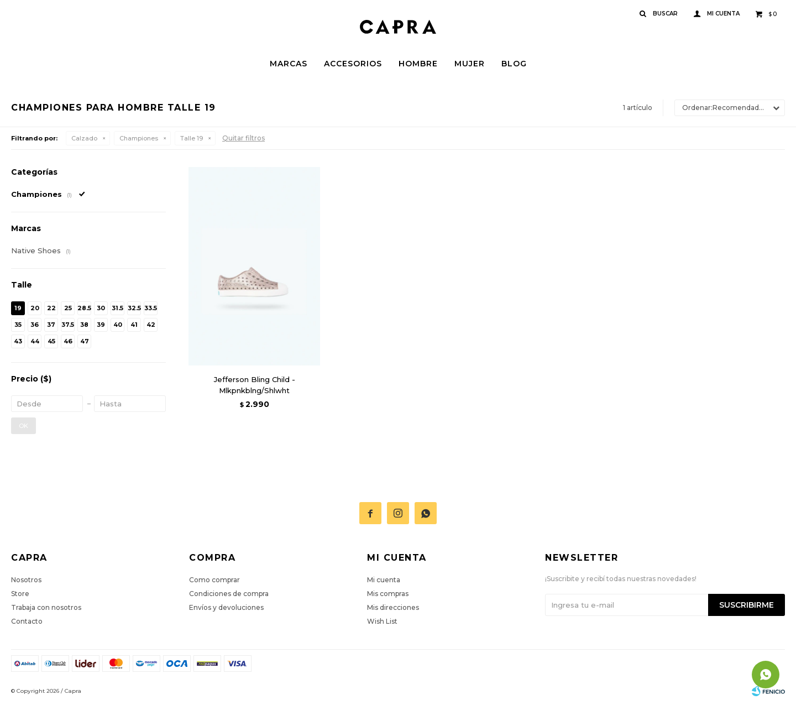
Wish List (382, 621)
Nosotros (26, 580)
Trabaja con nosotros (46, 607)
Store (20, 593)
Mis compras (388, 593)
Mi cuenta (383, 580)
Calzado (84, 138)
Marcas (288, 64)
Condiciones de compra (229, 593)
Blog (514, 64)
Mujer (469, 64)
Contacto (27, 621)
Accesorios (353, 64)
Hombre (418, 64)
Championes (138, 138)
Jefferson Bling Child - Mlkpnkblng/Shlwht (254, 385)
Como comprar (214, 580)
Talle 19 (191, 138)
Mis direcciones (393, 607)
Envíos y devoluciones (226, 607)
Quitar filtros (243, 138)
